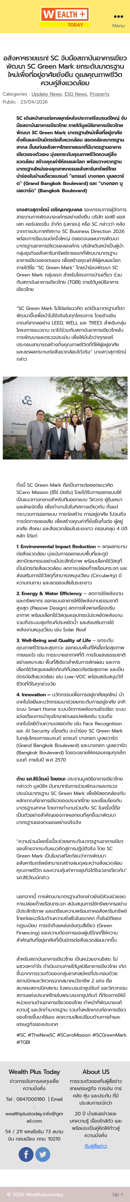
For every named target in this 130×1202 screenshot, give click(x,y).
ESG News (75, 94)
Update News (47, 94)
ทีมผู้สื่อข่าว (96, 1146)
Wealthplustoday (44, 1194)
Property (100, 94)
